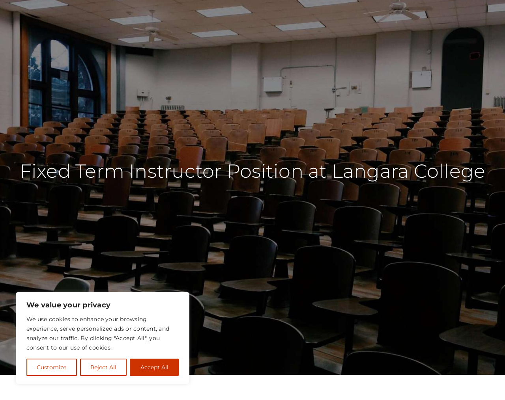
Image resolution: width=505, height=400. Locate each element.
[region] (102, 338)
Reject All (103, 367)
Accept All (154, 367)
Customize (51, 367)
